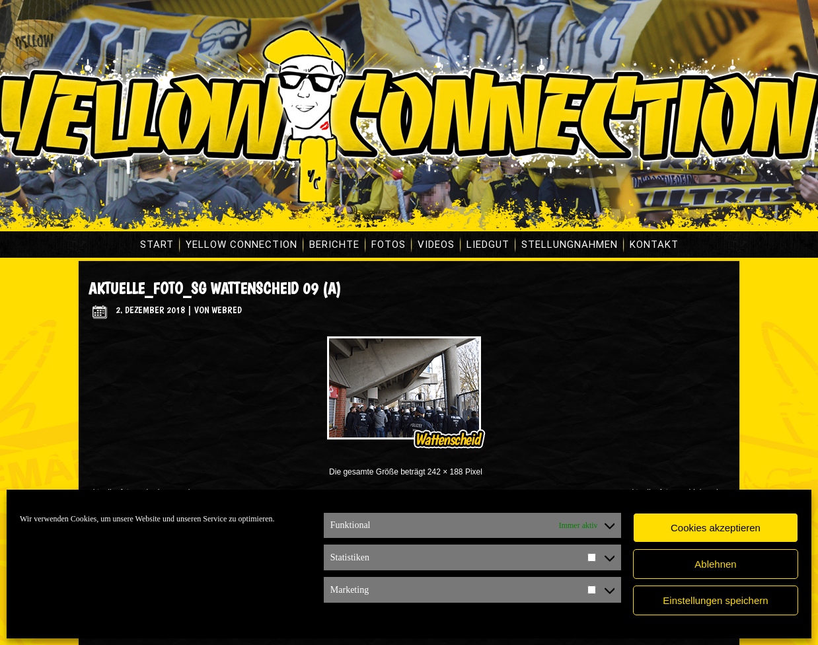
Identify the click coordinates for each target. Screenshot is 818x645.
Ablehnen (715, 564)
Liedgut (487, 244)
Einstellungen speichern (715, 600)
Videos (436, 244)
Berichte (334, 244)
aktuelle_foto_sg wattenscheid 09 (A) (215, 288)
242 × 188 (445, 471)
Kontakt (654, 244)
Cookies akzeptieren (716, 527)
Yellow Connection (241, 244)
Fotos (388, 244)
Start (157, 244)
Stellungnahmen (569, 244)
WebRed (226, 310)
